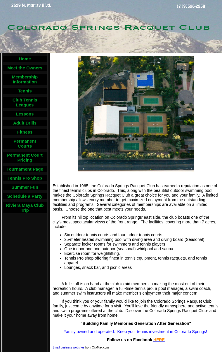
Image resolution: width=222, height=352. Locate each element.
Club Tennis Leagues (25, 102)
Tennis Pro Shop (25, 178)
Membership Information (25, 79)
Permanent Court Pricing (25, 157)
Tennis (25, 90)
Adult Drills (25, 122)
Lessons (25, 113)
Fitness (25, 131)
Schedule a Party (25, 196)
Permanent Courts (24, 143)
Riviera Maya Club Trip (25, 208)
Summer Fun (24, 187)
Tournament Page (24, 169)
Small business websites (68, 347)
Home (25, 58)
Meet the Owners (24, 67)
